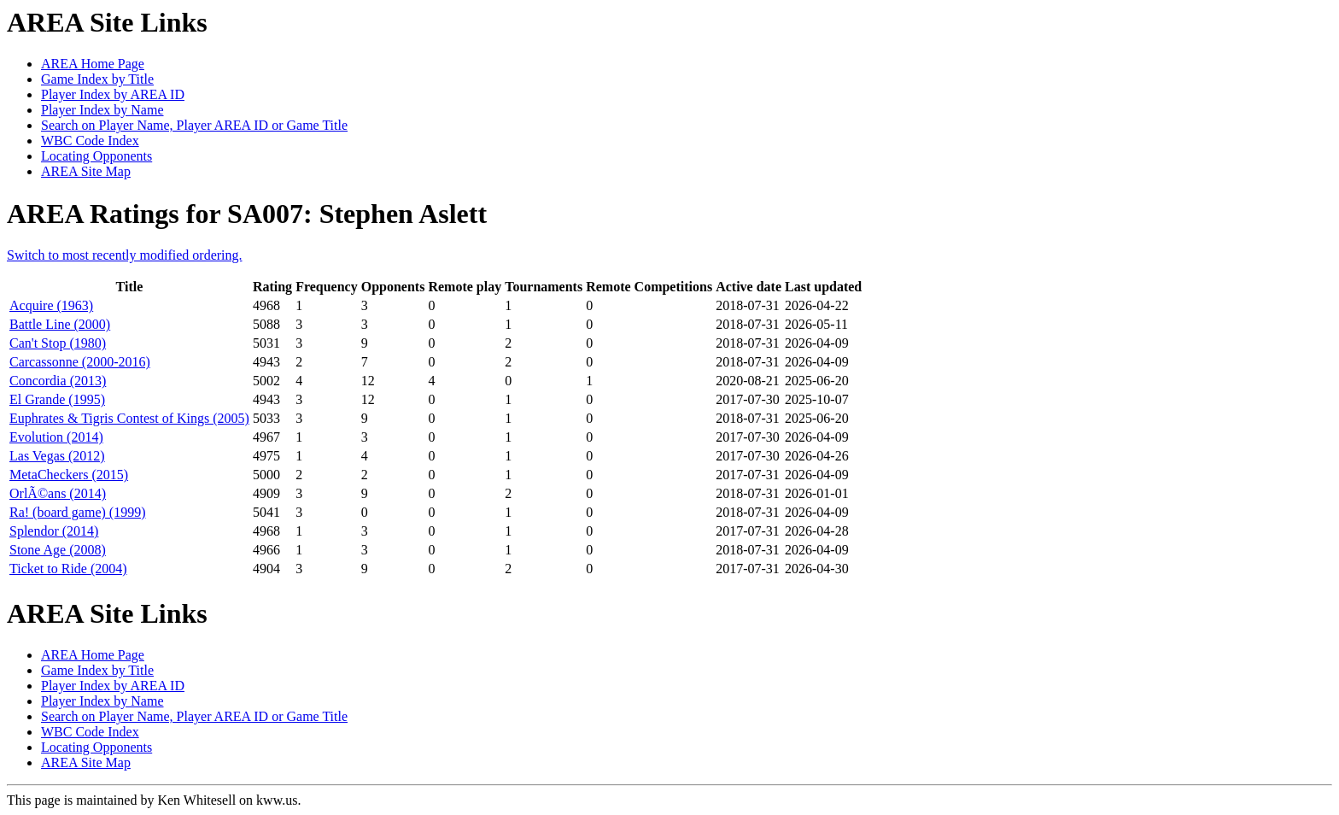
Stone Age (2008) (57, 549)
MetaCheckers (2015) (68, 474)
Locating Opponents (96, 156)
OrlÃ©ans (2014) (57, 493)
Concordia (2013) (57, 380)
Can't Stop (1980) (57, 343)
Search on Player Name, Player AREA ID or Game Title (194, 125)
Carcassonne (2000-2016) (79, 362)
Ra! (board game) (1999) (77, 512)
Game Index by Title (97, 79)
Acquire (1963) (51, 305)
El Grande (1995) (57, 399)
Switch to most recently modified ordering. (125, 255)
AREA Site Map (86, 171)
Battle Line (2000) (59, 324)
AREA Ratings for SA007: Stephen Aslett (247, 213)
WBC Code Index (90, 140)
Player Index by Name (102, 110)
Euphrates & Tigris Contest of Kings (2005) (129, 418)
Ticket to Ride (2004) (68, 568)
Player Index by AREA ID (112, 94)
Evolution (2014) (56, 437)
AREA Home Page (92, 63)
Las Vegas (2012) (57, 456)
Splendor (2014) (53, 531)
